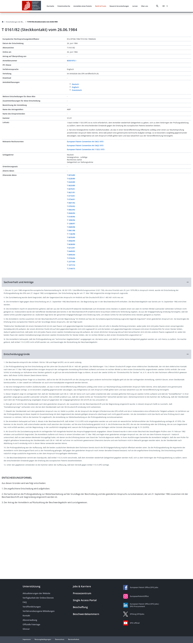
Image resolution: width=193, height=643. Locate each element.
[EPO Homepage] (31, 6)
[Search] (157, 6)
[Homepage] (3, 22)
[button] (96, 282)
